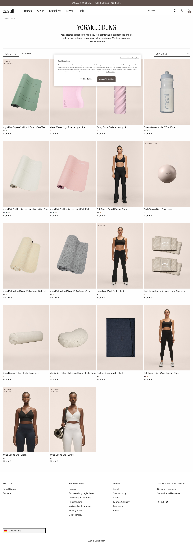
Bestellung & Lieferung (80, 497)
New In (40, 11)
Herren (69, 11)
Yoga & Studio (9, 18)
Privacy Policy (75, 510)
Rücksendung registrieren (81, 493)
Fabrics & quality (121, 502)
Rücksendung (75, 502)
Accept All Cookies (106, 79)
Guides (116, 497)
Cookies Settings (86, 79)
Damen (28, 11)
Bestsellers (55, 11)
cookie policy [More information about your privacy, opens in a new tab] (110, 72)
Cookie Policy (75, 514)
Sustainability (119, 493)
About (116, 489)
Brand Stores (9, 489)
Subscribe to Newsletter (169, 493)
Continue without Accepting (129, 58)
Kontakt (72, 489)
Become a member (166, 489)
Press (116, 510)
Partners (7, 493)
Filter (11, 54)
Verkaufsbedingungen (79, 506)
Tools (81, 11)
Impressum (118, 506)
